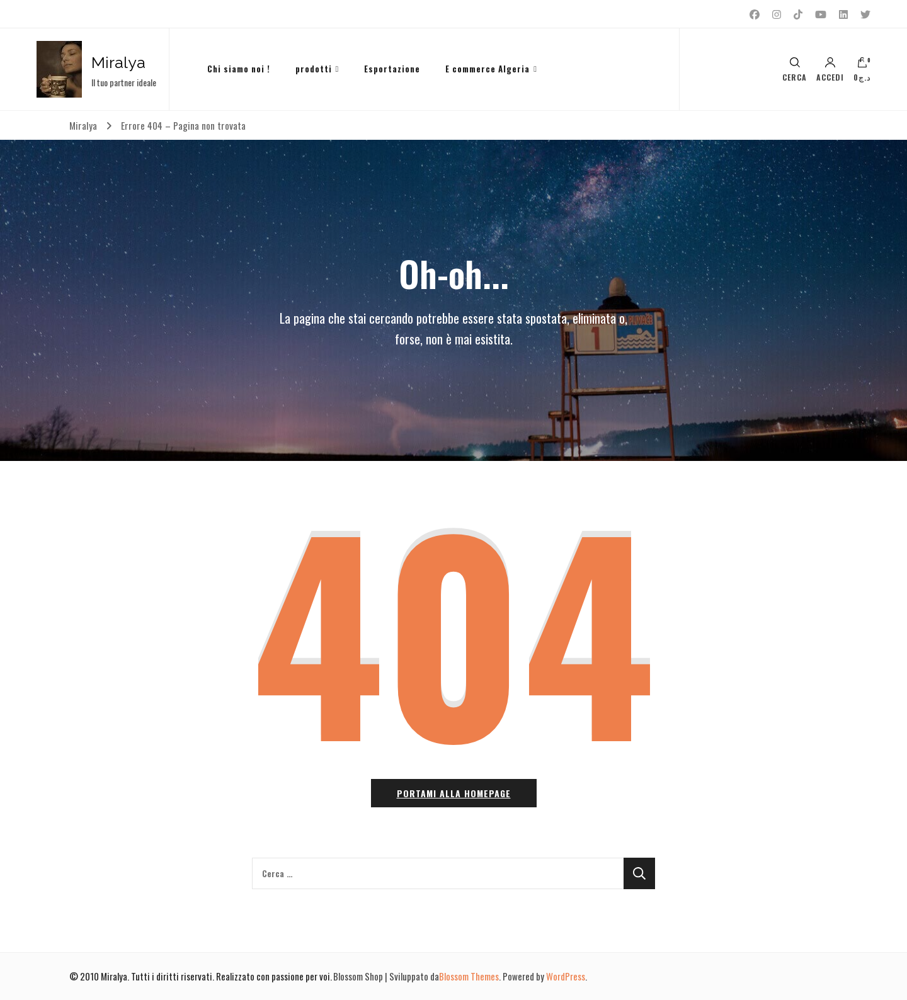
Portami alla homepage (454, 793)
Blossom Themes (469, 976)
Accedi (830, 69)
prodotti (313, 68)
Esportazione (392, 68)
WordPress (565, 976)
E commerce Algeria (487, 68)
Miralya (118, 62)
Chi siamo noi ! (238, 68)
